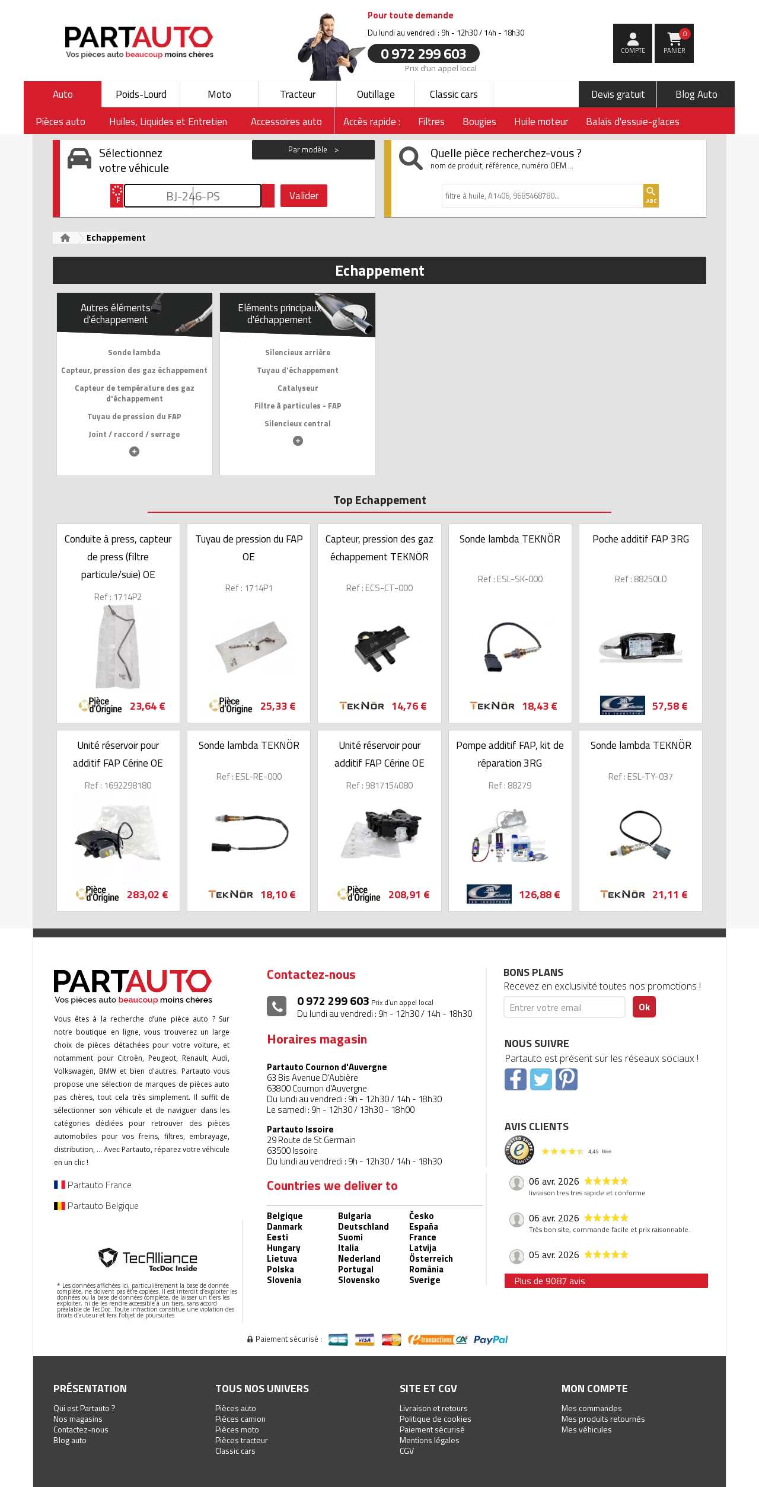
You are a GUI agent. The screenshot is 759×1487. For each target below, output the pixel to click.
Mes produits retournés (603, 1418)
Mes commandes (592, 1408)
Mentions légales (430, 1440)
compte (633, 50)
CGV (407, 1450)
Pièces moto (237, 1429)
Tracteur (297, 94)
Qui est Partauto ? (84, 1408)
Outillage (376, 94)
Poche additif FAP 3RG (640, 539)
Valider (303, 195)
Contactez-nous (81, 1429)
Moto (219, 94)
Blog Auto (696, 94)
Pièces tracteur (241, 1440)
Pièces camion (240, 1418)
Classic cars (454, 94)
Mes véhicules (587, 1429)
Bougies (479, 121)
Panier (677, 41)
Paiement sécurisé (432, 1429)
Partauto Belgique (96, 1205)
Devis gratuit (618, 94)
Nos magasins (78, 1418)
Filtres (431, 121)
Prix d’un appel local (441, 67)
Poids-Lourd (141, 94)
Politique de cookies (435, 1418)
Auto (63, 94)
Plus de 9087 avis (549, 1281)
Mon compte (595, 1388)
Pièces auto (235, 1408)
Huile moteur (541, 121)
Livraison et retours (434, 1408)
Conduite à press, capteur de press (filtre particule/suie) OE (118, 556)
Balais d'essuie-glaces (633, 121)
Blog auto (70, 1440)
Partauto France (93, 1185)
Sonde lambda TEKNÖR (510, 539)
